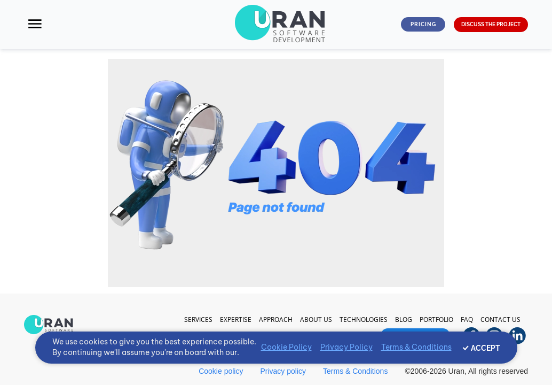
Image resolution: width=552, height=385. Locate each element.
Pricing (423, 24)
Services (198, 319)
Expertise (235, 319)
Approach (276, 319)
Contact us (500, 319)
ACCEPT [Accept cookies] (485, 348)
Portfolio (436, 319)
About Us (316, 319)
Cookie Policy (286, 347)
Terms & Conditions (355, 371)
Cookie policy (221, 371)
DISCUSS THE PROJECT (491, 24)
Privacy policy (283, 371)
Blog (403, 319)
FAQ (467, 319)
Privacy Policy (346, 347)
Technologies (364, 319)
